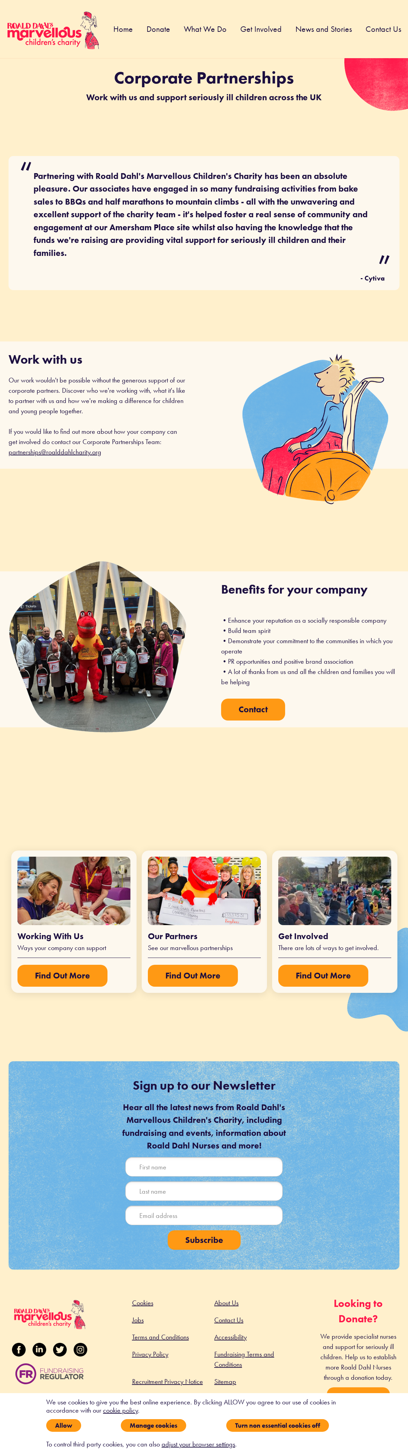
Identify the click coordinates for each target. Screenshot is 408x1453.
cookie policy (120, 1410)
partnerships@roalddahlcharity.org (55, 452)
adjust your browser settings (198, 1444)
